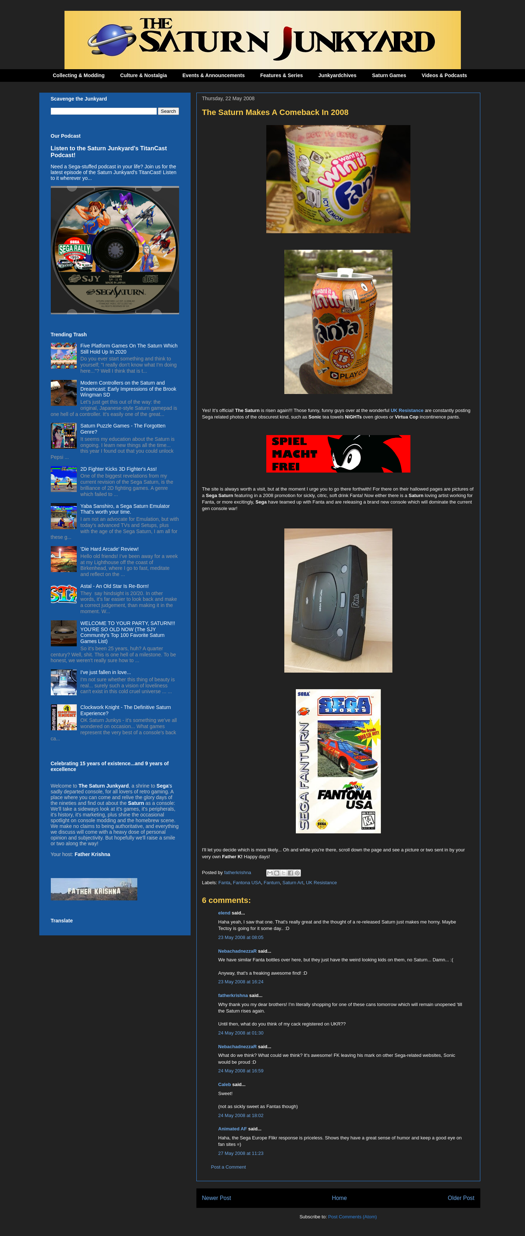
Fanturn (272, 882)
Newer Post (216, 1198)
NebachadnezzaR (237, 951)
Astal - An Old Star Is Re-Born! (114, 586)
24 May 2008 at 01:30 (241, 1033)
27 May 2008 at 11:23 (241, 1153)
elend (224, 913)
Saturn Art (292, 882)
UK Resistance (407, 410)
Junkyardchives (338, 75)
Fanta (224, 882)
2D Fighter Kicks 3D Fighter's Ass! (118, 469)
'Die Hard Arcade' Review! (109, 549)
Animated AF (232, 1128)
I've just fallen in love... (105, 672)
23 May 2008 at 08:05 (241, 937)
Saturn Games (389, 75)
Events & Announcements (213, 75)
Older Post (461, 1198)
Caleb (224, 1084)
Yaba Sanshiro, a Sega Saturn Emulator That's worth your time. (125, 509)
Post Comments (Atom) (352, 1216)
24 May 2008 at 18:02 (241, 1115)
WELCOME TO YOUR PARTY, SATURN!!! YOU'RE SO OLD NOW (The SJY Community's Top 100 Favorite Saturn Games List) (127, 632)
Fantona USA (247, 882)
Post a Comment (228, 1167)
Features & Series (281, 75)
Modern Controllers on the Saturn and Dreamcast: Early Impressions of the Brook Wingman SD (128, 389)
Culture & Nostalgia (143, 75)
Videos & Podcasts (444, 75)
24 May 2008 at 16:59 (241, 1070)
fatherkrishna (233, 995)
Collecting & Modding (79, 75)
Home (339, 1198)
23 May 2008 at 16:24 (241, 981)
